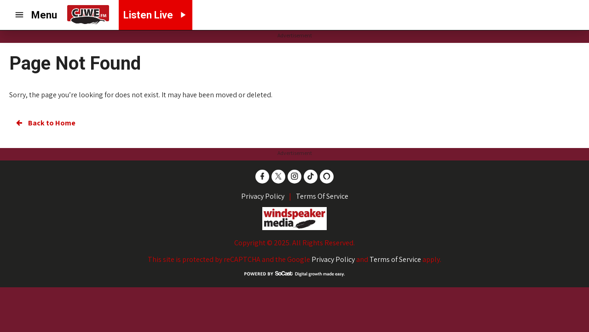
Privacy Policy (333, 259)
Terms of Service (395, 259)
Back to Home (45, 123)
